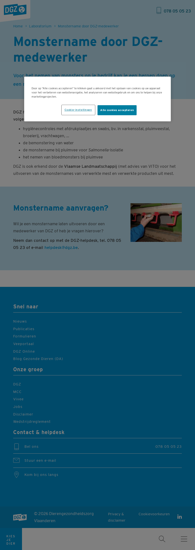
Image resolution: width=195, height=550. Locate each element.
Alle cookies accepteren (117, 110)
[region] (97, 99)
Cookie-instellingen (78, 110)
